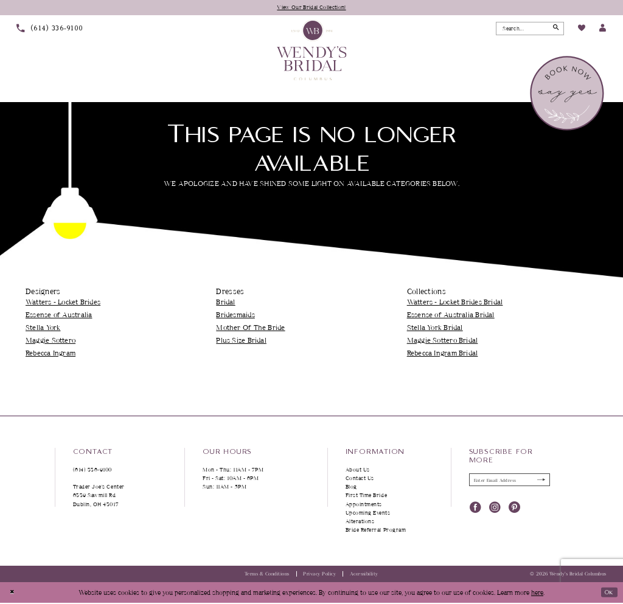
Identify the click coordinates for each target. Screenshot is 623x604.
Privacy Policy (319, 574)
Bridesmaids (235, 316)
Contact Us (360, 479)
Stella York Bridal (435, 328)
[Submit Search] (554, 29)
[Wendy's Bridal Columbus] (312, 51)
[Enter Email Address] (510, 482)
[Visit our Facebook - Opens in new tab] (475, 510)
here (537, 593)
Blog (351, 488)
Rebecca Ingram (50, 354)
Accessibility (364, 574)
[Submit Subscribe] (539, 481)
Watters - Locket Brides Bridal (455, 303)
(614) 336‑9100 (93, 471)
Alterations (360, 522)
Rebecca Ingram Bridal (442, 354)
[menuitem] (50, 29)
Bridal (225, 303)
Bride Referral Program (376, 531)
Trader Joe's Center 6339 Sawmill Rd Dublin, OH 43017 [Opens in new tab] (99, 496)
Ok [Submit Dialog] (606, 592)
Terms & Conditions (267, 574)
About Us (358, 471)
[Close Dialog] (13, 594)
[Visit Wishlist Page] (581, 29)
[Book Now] (568, 94)
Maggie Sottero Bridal (442, 341)
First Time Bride (367, 496)
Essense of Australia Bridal (451, 316)
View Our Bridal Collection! (311, 7)
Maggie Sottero (50, 341)
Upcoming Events (368, 514)
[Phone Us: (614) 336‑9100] (50, 29)
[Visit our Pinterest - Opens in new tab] (514, 510)
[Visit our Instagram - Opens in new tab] (495, 510)
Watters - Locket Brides (63, 303)
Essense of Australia (59, 316)
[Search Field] (530, 29)
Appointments (364, 505)
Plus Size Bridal (241, 341)
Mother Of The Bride (250, 328)
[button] (602, 29)
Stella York (43, 328)
